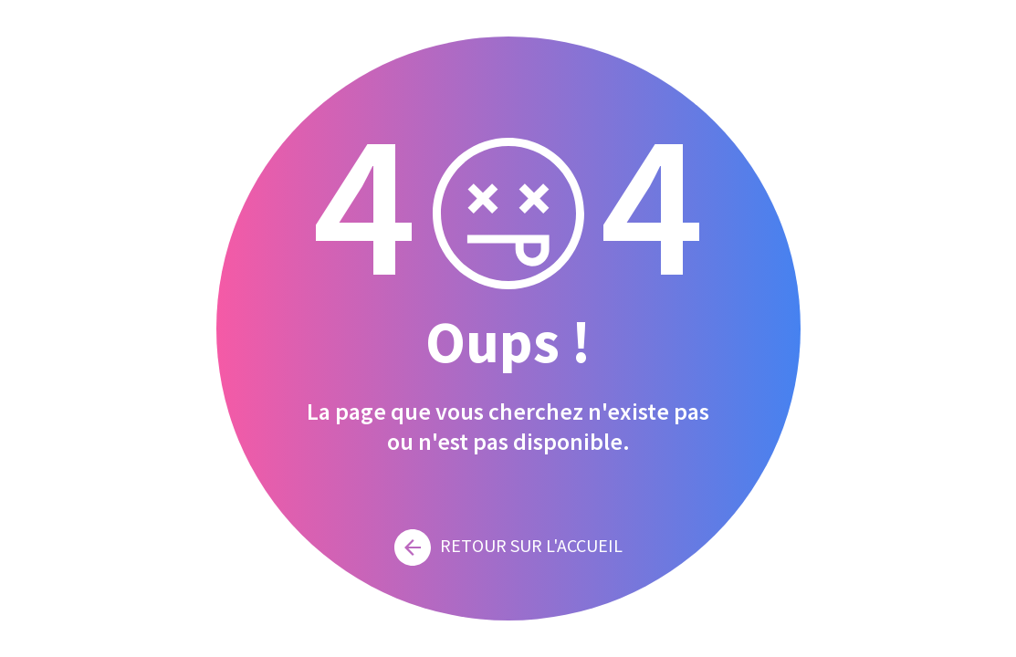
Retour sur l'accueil (508, 545)
